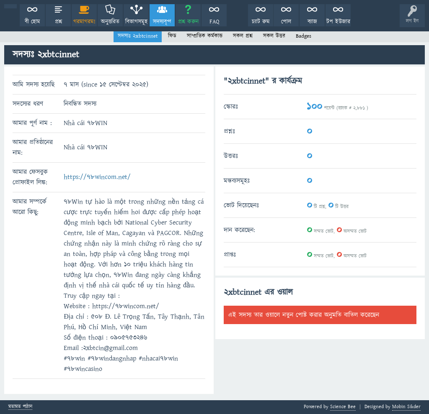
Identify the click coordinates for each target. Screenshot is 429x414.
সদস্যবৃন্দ (162, 22)
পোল (286, 22)
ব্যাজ (312, 22)
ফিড (172, 36)
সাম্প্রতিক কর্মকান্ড (204, 36)
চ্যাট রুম (261, 22)
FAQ (214, 22)
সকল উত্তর (274, 36)
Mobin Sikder (406, 406)
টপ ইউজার (338, 22)
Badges (303, 36)
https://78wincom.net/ (97, 176)
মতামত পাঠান (20, 407)
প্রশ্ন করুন (188, 22)
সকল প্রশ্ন (243, 36)
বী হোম (32, 22)
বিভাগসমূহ (136, 22)
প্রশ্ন (58, 22)
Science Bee (343, 406)
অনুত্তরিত (110, 22)
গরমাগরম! (84, 22)
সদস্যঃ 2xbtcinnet (138, 36)
